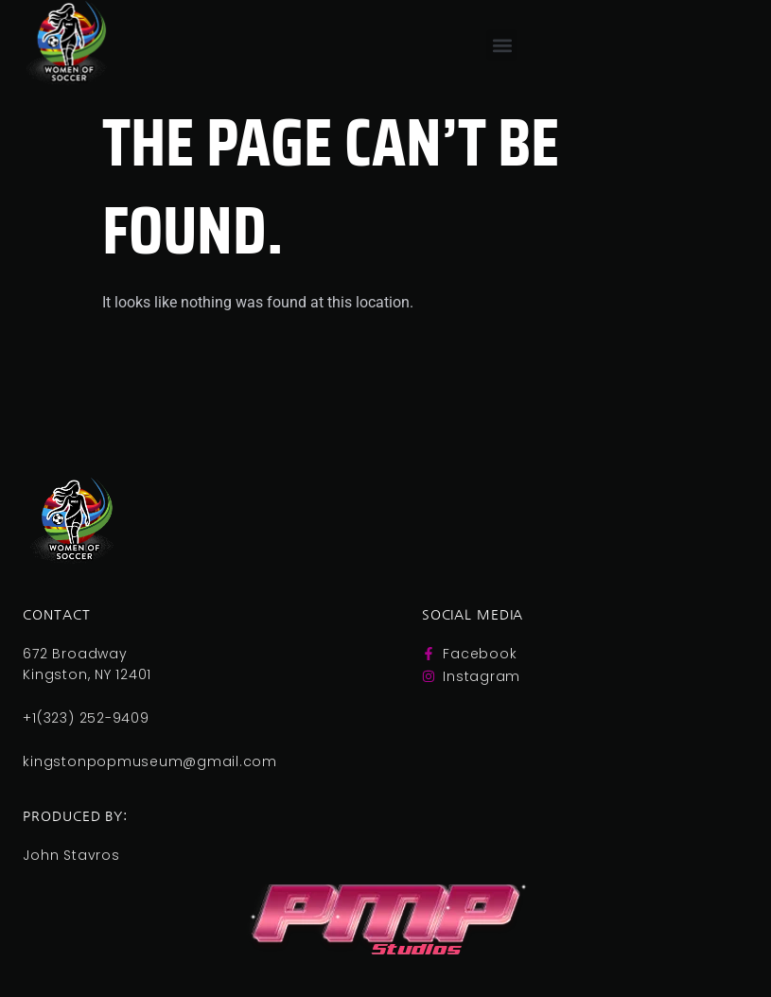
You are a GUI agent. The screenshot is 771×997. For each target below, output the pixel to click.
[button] (501, 45)
